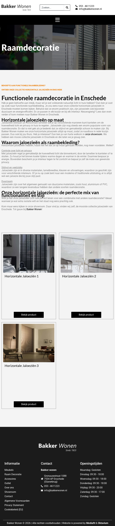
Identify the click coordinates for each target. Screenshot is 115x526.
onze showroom (93, 134)
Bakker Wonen (34, 209)
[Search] (67, 8)
